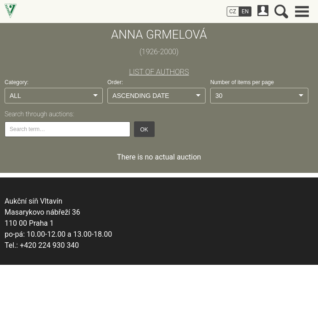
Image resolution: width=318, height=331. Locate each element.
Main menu (302, 11)
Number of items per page (242, 82)
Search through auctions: (39, 114)
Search (281, 11)
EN (245, 11)
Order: (115, 82)
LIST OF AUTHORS (159, 72)
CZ (232, 11)
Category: (16, 82)
